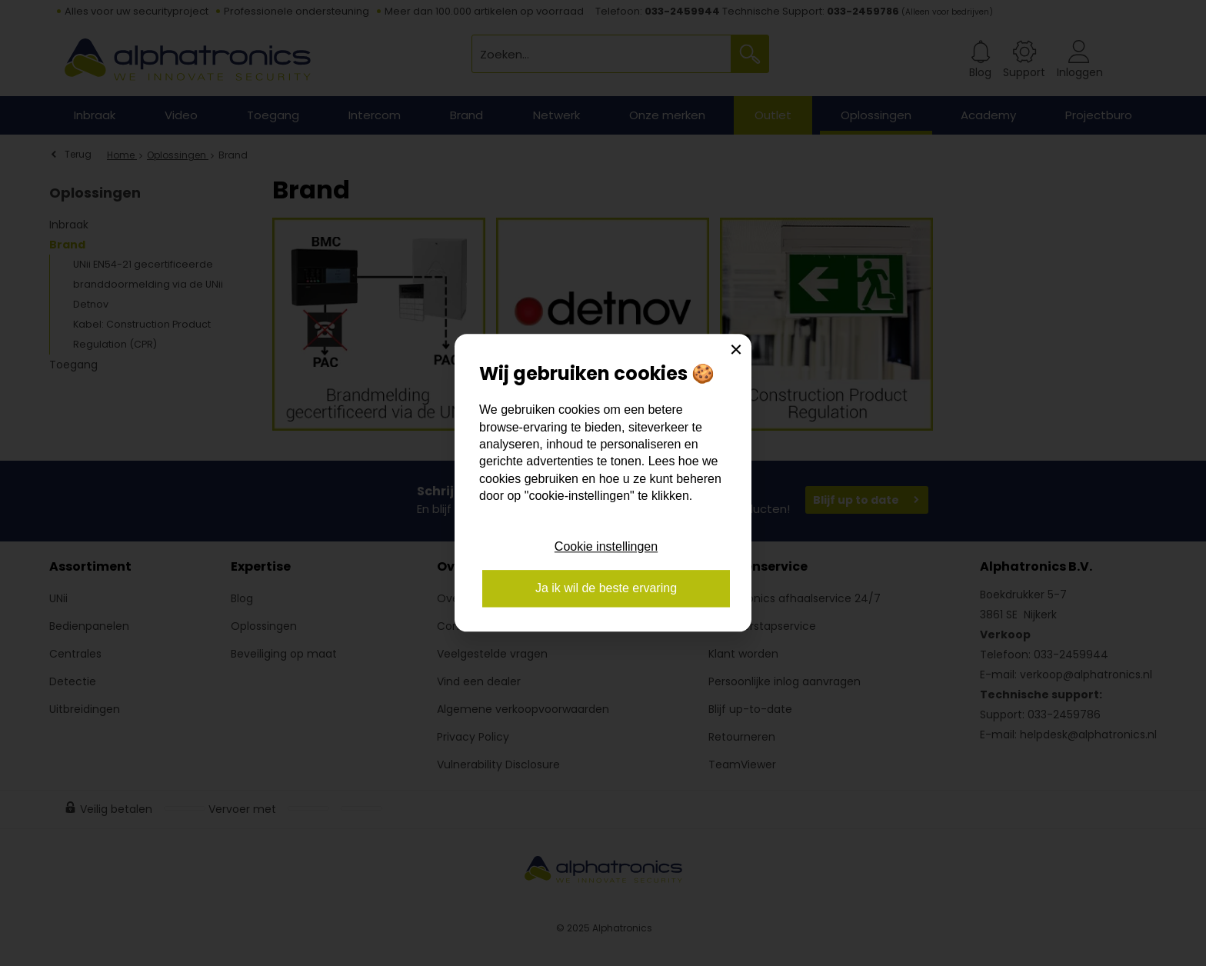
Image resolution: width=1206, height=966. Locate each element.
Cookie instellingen (606, 546)
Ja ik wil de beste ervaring (606, 588)
